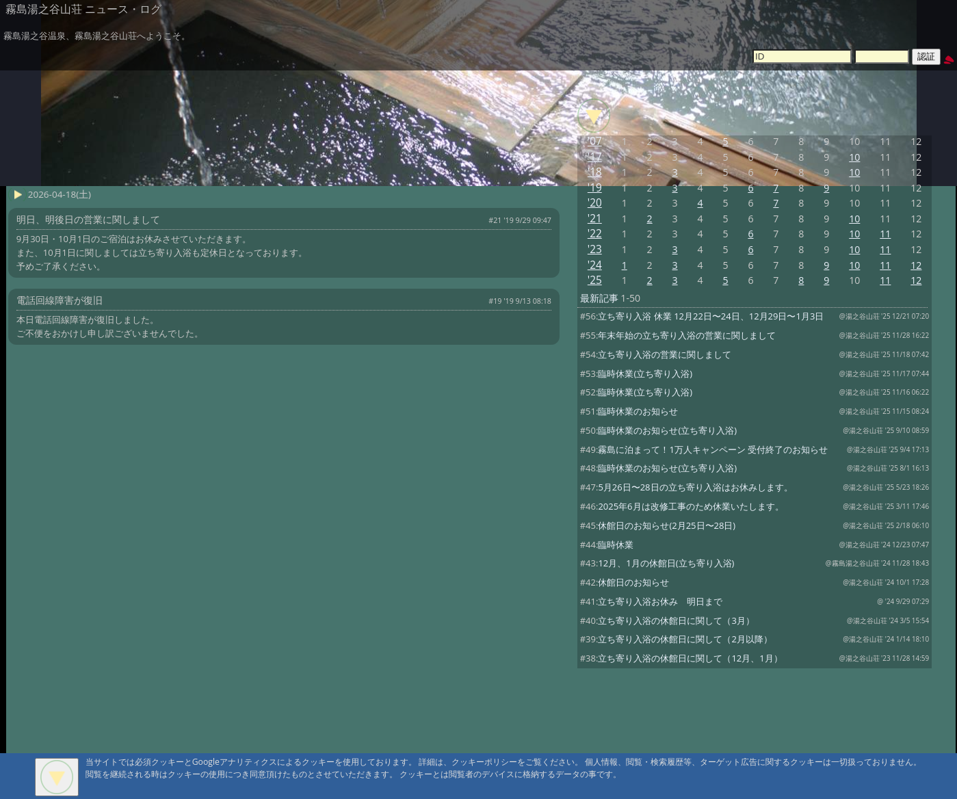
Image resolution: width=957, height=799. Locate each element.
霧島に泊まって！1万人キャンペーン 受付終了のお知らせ (713, 449)
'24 (595, 265)
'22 (595, 233)
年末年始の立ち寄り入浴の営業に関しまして (687, 335)
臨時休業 (615, 544)
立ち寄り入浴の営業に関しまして (664, 354)
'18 (595, 172)
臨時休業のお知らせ (638, 411)
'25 (595, 280)
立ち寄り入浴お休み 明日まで (660, 601)
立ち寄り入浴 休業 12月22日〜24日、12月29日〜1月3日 (711, 316)
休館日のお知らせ (633, 582)
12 (915, 265)
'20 (595, 203)
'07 (595, 141)
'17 (595, 157)
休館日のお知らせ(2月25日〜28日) (666, 525)
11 (885, 233)
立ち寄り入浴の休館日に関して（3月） (676, 620)
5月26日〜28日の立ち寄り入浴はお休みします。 (695, 487)
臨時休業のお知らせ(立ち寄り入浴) (667, 430)
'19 (595, 188)
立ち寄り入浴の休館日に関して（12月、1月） (690, 658)
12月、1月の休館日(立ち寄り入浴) (666, 563)
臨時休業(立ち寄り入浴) (645, 373)
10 (854, 156)
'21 (595, 218)
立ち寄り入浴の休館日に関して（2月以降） (685, 639)
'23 (595, 249)
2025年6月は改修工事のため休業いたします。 (690, 506)
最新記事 (599, 297)
